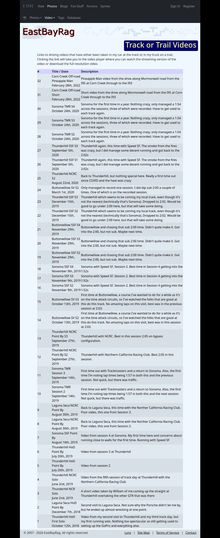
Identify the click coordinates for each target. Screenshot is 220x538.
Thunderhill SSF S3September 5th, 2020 (65, 150)
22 (39, 215)
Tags (61, 18)
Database (74, 18)
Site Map (144, 533)
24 (39, 190)
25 (39, 178)
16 (39, 288)
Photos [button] (34, 18)
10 (39, 394)
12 (39, 357)
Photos (52, 6)
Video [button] (49, 18)
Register (189, 6)
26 (39, 164)
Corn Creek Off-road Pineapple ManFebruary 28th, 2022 (66, 80)
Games (105, 6)
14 (39, 320)
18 (39, 269)
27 (39, 150)
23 (39, 202)
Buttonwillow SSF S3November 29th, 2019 (66, 243)
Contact (191, 533)
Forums (92, 6)
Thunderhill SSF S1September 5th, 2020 (65, 164)
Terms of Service (167, 533)
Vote (41, 6)
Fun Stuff (77, 6)
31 (39, 95)
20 (39, 243)
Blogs (64, 6)
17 (39, 278)
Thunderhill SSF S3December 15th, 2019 (65, 201)
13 (39, 338)
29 (39, 123)
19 (39, 257)
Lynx (128, 533)
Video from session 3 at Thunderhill (106, 452)
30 (39, 109)
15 (39, 302)
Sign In (175, 6)
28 (39, 136)
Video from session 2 (95, 466)
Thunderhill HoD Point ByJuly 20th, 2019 (63, 451)
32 (39, 81)
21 (39, 229)
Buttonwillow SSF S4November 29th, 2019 (66, 229)
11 (39, 375)
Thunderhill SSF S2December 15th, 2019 (65, 215)
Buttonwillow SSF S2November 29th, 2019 (66, 257)
